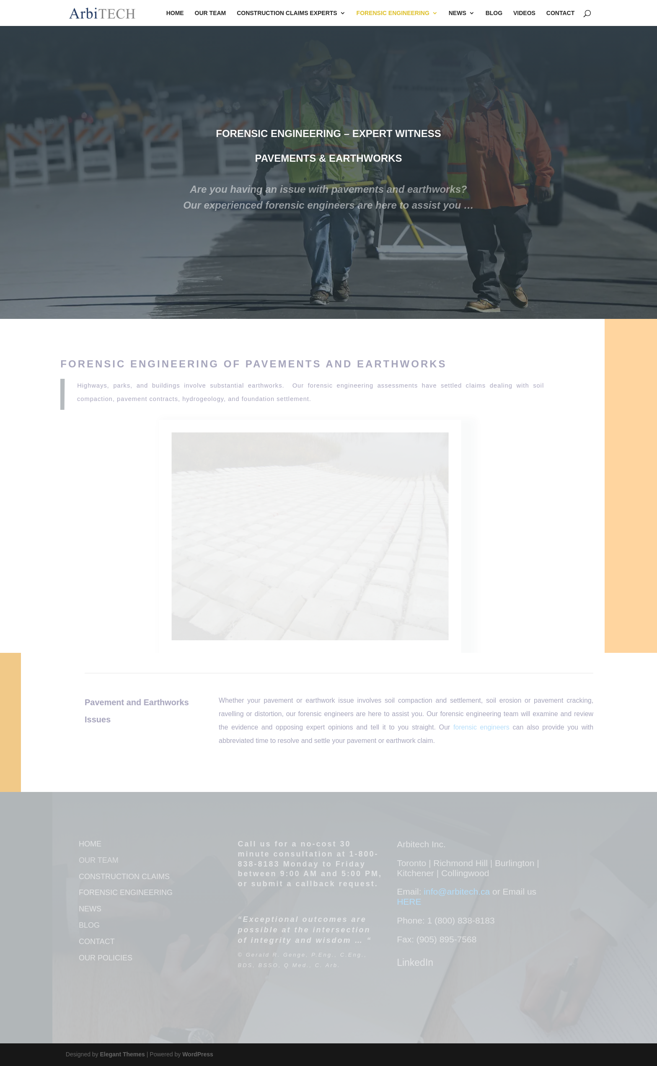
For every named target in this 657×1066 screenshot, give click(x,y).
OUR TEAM (99, 860)
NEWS (90, 909)
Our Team (210, 13)
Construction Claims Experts (287, 13)
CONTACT (97, 941)
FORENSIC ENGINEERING (126, 892)
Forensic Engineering (393, 13)
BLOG (89, 925)
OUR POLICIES (105, 958)
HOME (90, 844)
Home (175, 13)
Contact (560, 13)
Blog (494, 13)
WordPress (197, 1054)
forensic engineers (481, 727)
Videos (524, 13)
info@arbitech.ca (458, 891)
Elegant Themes (122, 1054)
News (457, 13)
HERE (409, 901)
